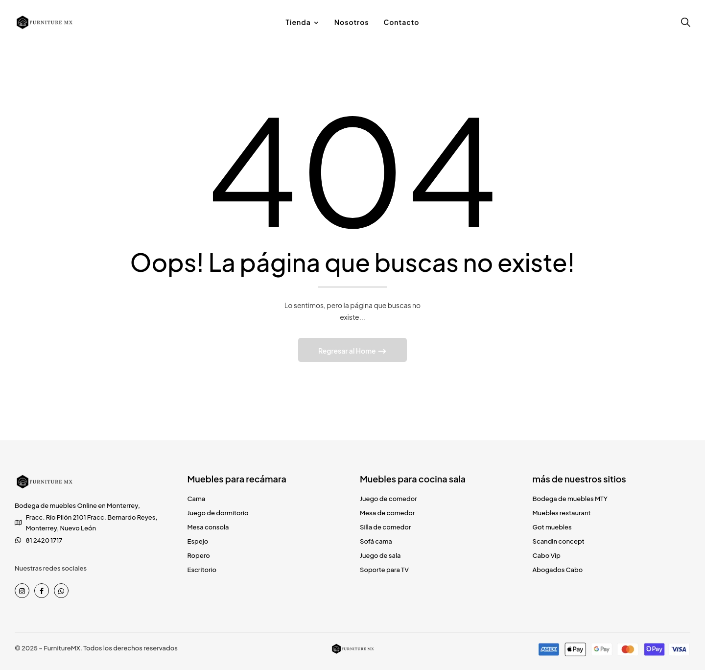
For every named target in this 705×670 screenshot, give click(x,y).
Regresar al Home (347, 350)
